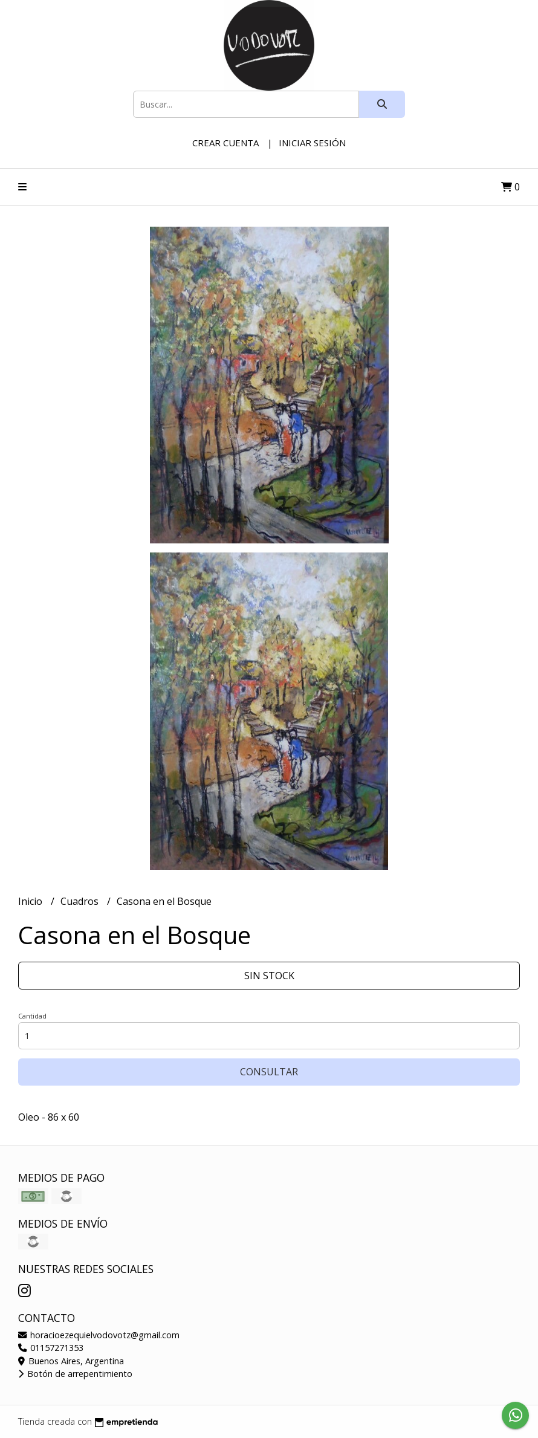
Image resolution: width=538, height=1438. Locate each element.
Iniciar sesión (312, 143)
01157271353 (50, 1347)
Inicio (31, 901)
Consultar (269, 1071)
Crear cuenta (225, 143)
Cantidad (32, 1015)
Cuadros (80, 901)
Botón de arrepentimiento (75, 1373)
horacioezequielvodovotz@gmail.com (99, 1335)
